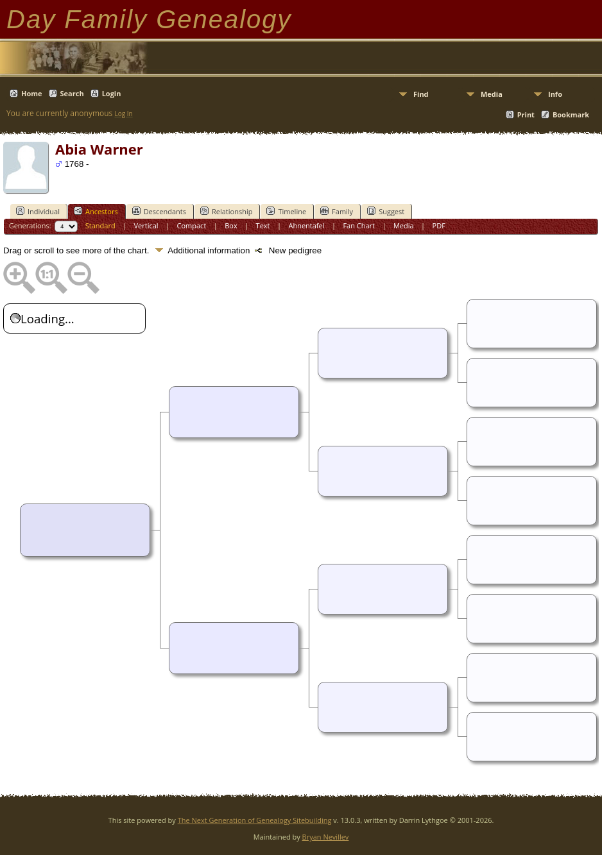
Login (111, 93)
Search (72, 93)
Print (526, 114)
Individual (38, 211)
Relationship (226, 211)
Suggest (385, 211)
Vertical (146, 225)
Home (31, 93)
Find (421, 94)
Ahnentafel (306, 225)
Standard (100, 225)
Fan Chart (359, 225)
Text (263, 225)
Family (336, 211)
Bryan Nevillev (325, 837)
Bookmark (571, 114)
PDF (439, 225)
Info (555, 94)
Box (231, 225)
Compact (192, 225)
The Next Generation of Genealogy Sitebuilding (255, 820)
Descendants (159, 211)
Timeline (286, 211)
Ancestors (96, 211)
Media (492, 94)
